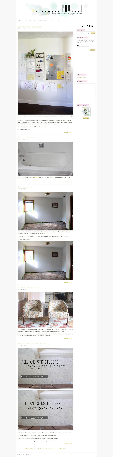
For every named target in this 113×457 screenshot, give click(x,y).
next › (60, 448)
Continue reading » (68, 132)
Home (20, 21)
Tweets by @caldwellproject (81, 79)
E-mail (78, 47)
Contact (60, 21)
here (44, 233)
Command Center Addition (30, 26)
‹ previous (31, 448)
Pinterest (87, 26)
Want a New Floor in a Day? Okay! (34, 343)
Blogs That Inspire (40, 21)
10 (54, 448)
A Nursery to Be (25, 186)
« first (26, 448)
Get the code (86, 120)
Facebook (36, 177)
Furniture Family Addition (29, 287)
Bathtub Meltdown (26, 137)
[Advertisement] (86, 64)
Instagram (89, 26)
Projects (28, 21)
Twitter (82, 26)
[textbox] (86, 33)
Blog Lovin (92, 26)
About (52, 21)
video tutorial (52, 441)
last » (64, 448)
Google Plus (85, 26)
